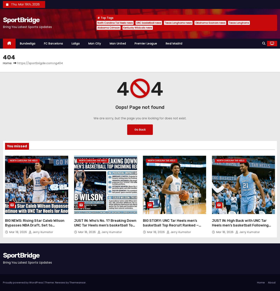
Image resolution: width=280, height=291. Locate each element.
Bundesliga (27, 43)
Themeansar (77, 282)
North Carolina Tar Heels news (115, 22)
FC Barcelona (53, 43)
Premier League (146, 43)
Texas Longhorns (239, 22)
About (272, 282)
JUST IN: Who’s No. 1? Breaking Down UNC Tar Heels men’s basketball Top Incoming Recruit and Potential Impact (105, 227)
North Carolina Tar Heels (24, 160)
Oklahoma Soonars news (210, 22)
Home (7, 63)
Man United (118, 43)
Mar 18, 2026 (18, 232)
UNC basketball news (148, 22)
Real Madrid (174, 43)
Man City (94, 43)
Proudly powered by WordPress (23, 282)
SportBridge (21, 20)
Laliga (76, 43)
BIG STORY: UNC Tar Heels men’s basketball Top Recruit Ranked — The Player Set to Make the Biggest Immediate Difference (173, 227)
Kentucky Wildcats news (137, 27)
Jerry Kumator (41, 232)
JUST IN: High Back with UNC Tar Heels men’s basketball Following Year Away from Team (240, 225)
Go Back (140, 129)
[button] (263, 43)
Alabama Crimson (108, 27)
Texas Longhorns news (178, 22)
